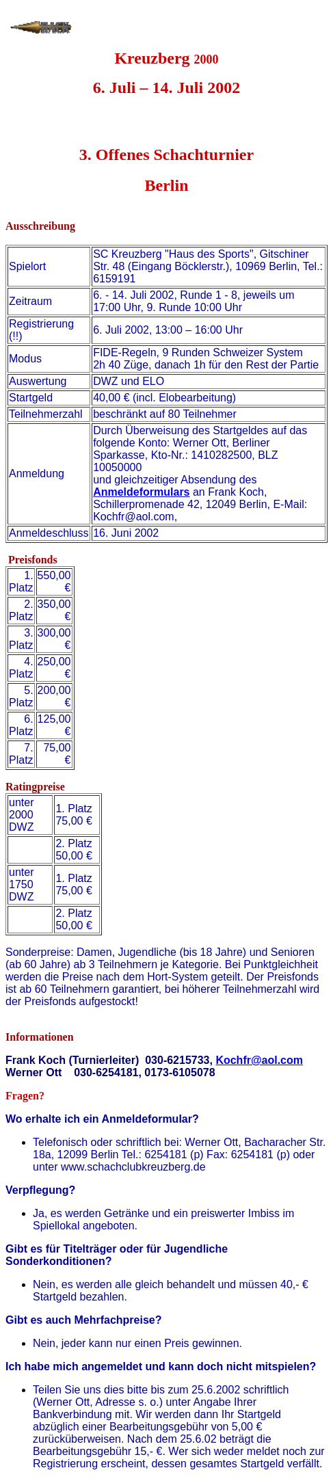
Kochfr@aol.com (259, 1060)
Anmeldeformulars (141, 492)
